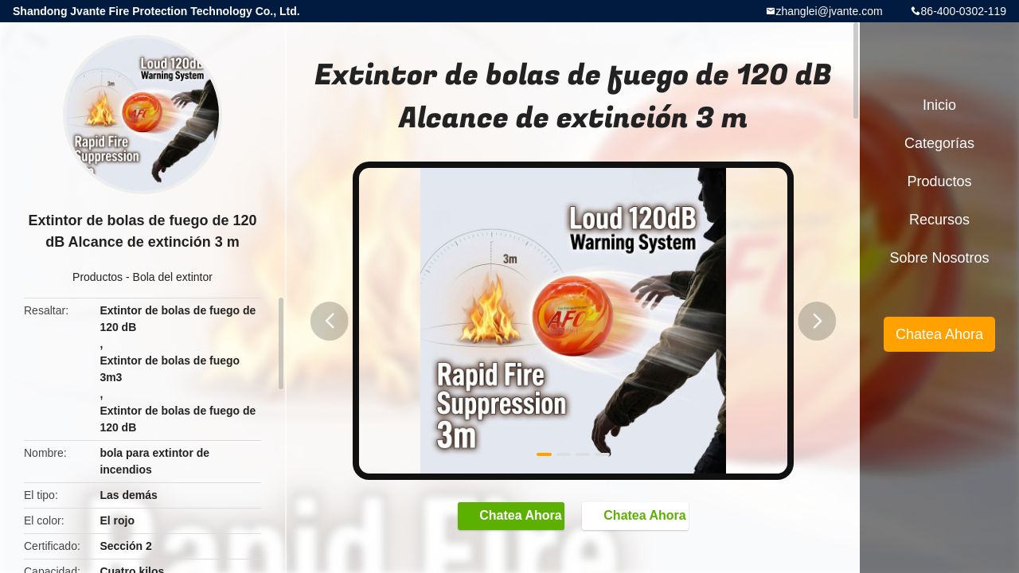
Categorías (939, 143)
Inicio (939, 105)
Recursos (939, 220)
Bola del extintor (173, 277)
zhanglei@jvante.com (829, 11)
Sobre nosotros (939, 258)
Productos (97, 277)
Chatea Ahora (503, 517)
